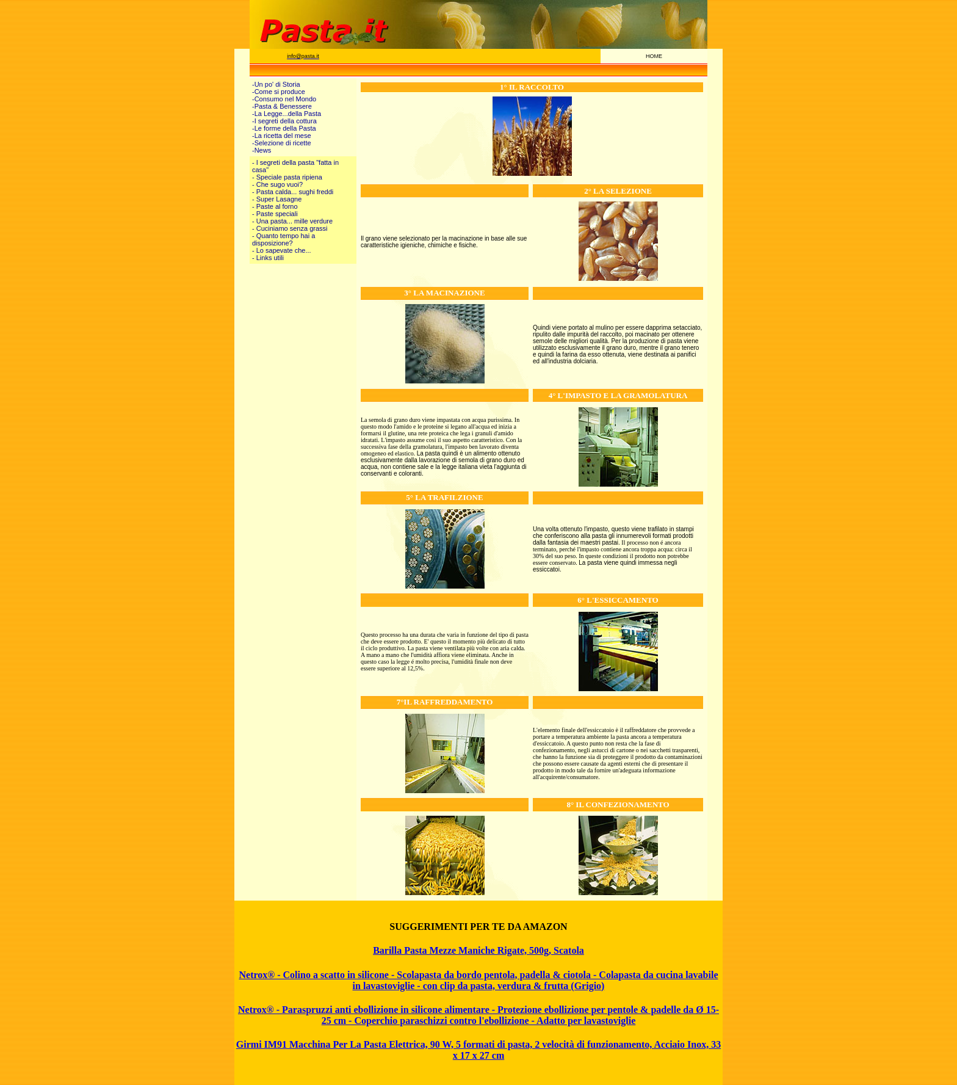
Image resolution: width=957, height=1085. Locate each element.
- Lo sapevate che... (281, 250)
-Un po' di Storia (276, 84)
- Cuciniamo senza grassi (290, 228)
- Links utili (268, 257)
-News (261, 150)
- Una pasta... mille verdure (292, 221)
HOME (654, 56)
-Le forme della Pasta (284, 128)
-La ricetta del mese (281, 135)
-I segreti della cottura (284, 121)
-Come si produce (278, 91)
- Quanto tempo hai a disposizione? (283, 239)
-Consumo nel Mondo (284, 99)
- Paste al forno (275, 206)
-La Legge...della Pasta (286, 113)
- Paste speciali (275, 213)
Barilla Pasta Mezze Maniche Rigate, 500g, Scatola (478, 950)
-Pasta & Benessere (282, 106)
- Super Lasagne (277, 199)
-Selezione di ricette (281, 143)
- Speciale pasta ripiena (287, 177)
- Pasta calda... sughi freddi (292, 191)
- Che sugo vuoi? (277, 184)
